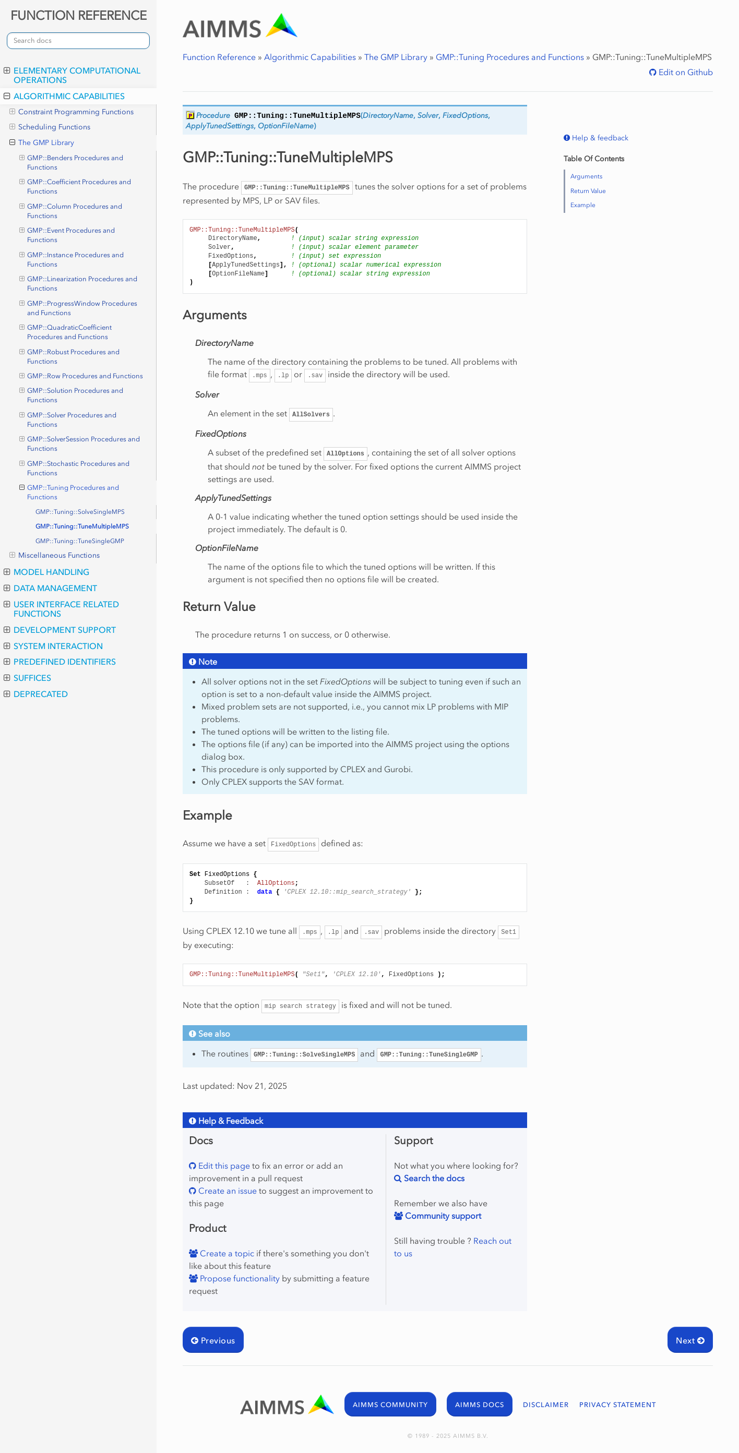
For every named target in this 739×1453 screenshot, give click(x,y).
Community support (442, 1215)
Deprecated (36, 694)
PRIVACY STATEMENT (617, 1405)
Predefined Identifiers (60, 661)
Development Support (60, 630)
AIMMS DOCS (479, 1405)
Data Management (50, 588)
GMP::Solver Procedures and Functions (68, 419)
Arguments (586, 176)
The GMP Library (41, 143)
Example (582, 205)
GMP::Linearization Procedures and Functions (78, 283)
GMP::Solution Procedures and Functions (71, 395)
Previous (213, 1340)
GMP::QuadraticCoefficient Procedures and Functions (65, 332)
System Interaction (53, 646)
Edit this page (223, 1165)
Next (690, 1340)
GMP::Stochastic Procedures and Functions (74, 468)
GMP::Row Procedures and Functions (81, 376)
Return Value (588, 191)
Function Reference (219, 57)
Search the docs (433, 1178)
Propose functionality (239, 1278)
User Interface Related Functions (61, 609)
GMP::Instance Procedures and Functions (71, 259)
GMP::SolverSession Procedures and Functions (79, 443)
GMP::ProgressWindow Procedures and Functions (78, 308)
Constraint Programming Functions (71, 112)
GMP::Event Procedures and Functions (67, 235)
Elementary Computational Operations (72, 75)
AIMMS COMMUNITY (390, 1405)
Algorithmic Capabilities (64, 96)
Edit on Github (685, 72)
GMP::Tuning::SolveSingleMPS (80, 511)
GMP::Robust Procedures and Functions (69, 356)
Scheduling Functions (49, 127)
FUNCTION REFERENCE (78, 15)
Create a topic (226, 1253)
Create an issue (226, 1190)
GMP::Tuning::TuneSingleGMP (79, 541)
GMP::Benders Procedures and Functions (71, 162)
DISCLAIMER (546, 1405)
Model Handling (46, 572)
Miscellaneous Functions (54, 555)
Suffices (27, 678)
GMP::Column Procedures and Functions (71, 211)
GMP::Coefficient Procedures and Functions (75, 186)
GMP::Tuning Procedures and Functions (69, 492)
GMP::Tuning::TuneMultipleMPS (82, 526)
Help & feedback (599, 138)
